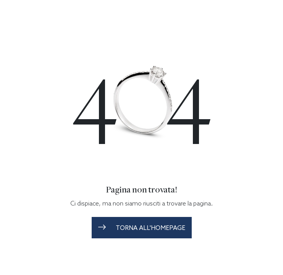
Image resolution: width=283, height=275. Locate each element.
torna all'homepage (141, 228)
